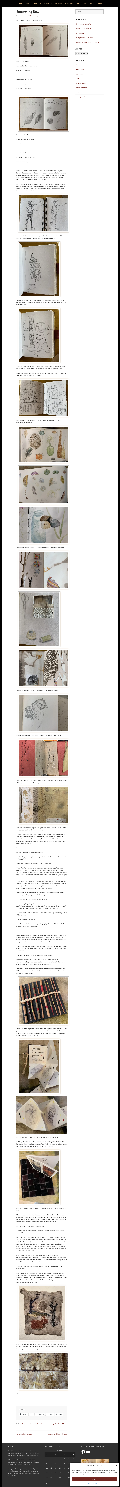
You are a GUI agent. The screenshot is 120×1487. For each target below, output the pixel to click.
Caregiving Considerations (24, 1434)
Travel (77, 92)
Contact (92, 3)
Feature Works (29, 1424)
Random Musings (50, 1424)
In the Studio (37, 1424)
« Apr (46, 1483)
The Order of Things (61, 1424)
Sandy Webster (38, 16)
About (20, 3)
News (43, 1424)
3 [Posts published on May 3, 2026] (73, 1459)
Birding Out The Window (83, 28)
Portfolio (58, 3)
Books (78, 3)
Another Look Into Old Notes (57, 1434)
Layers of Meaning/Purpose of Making (87, 42)
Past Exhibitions (46, 3)
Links (85, 3)
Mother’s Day (79, 33)
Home (100, 3)
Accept (94, 1479)
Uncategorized (80, 97)
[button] (116, 1465)
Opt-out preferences (93, 1483)
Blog (27, 3)
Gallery (35, 3)
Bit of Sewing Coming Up (83, 24)
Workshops (69, 3)
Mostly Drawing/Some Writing (84, 38)
